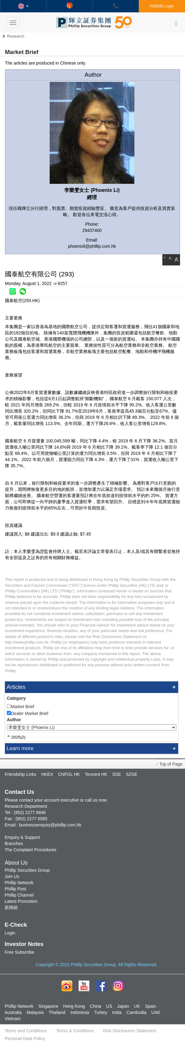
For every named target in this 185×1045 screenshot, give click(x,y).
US (109, 1006)
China (95, 1006)
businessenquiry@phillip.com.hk (50, 824)
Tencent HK (96, 774)
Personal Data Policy (25, 1038)
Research (16, 36)
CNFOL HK (69, 774)
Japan (123, 1006)
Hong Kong (74, 1006)
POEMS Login (162, 6)
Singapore (48, 1006)
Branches (14, 843)
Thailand (57, 1012)
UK (137, 1006)
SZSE (132, 774)
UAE (155, 1012)
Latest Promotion (21, 901)
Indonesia (79, 1012)
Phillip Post (15, 888)
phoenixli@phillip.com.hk (92, 246)
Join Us (12, 876)
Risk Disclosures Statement (129, 1030)
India (116, 1012)
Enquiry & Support (22, 837)
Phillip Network (19, 882)
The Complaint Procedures (30, 849)
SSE (116, 774)
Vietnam (12, 1018)
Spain (150, 1006)
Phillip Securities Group (27, 870)
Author (14, 719)
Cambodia (137, 1012)
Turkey (100, 1012)
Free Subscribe (19, 952)
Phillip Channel (19, 895)
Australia (13, 1012)
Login (10, 932)
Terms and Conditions (26, 1030)
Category (16, 698)
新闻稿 (11, 907)
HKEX (47, 774)
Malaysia (34, 1012)
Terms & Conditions (74, 1030)
